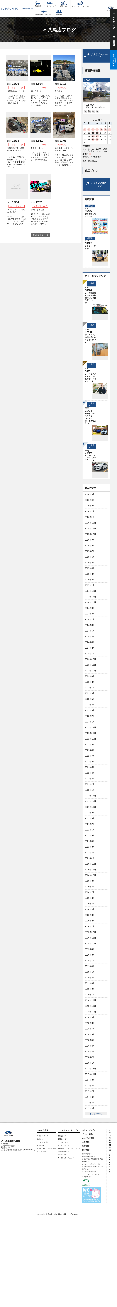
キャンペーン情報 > (43, 1142)
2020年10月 (90, 875)
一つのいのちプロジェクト (44, 13)
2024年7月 (90, 619)
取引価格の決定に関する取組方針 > (93, 1166)
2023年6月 (90, 693)
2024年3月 (90, 642)
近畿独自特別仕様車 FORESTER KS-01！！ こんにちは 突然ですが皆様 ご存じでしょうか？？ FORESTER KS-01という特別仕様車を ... (16, 157)
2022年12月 (90, 727)
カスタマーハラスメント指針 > (92, 1164)
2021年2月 (90, 852)
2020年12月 (90, 864)
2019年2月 (90, 989)
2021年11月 (90, 801)
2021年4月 (90, 841)
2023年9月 (90, 676)
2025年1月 (90, 585)
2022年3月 (90, 778)
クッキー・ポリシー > (89, 1172)
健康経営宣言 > (87, 1154)
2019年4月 (90, 977)
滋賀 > (109, 1165)
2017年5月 (90, 1103)
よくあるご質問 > (88, 1138)
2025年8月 (90, 545)
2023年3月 (90, 710)
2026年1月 (90, 517)
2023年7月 (90, 688)
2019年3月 (90, 983)
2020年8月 (90, 886)
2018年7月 (90, 1029)
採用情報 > (86, 1150)
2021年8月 (90, 818)
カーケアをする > (63, 1142)
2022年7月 (90, 756)
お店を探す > (41, 1145)
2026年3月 (90, 506)
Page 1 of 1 (38, 235)
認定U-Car (63, 4)
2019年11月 (90, 938)
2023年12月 (90, 659)
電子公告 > (85, 1169)
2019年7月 (90, 960)
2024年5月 (90, 631)
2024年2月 (90, 648)
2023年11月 (90, 665)
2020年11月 (90, 869)
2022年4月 (90, 773)
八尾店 (87, 80)
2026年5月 (90, 494)
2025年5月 (90, 562)
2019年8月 (90, 955)
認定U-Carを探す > (43, 1151)
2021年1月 (90, 858)
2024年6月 (90, 625)
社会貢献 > (86, 1146)
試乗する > (40, 1139)
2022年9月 (90, 744)
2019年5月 (90, 972)
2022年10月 (90, 739)
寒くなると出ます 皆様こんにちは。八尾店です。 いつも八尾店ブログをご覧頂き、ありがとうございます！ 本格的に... (40, 98)
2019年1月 (90, 995)
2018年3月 (90, 1051)
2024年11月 (90, 597)
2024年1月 (90, 653)
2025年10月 (90, 534)
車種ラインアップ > (43, 1136)
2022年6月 (90, 761)
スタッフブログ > (63, 1145)
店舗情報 (38, 4)
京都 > (109, 1157)
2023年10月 (90, 670)
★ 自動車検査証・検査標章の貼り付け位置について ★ (91, 298)
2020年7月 (90, 892)
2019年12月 (90, 932)
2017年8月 (90, 1085)
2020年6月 (90, 898)
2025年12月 (90, 523)
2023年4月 (90, 705)
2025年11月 (90, 528)
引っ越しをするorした (65, 1158)
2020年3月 (90, 915)
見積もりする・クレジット (46, 1148)
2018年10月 (90, 1012)
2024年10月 (90, 602)
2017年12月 (90, 1068)
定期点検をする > (63, 1139)
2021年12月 (90, 796)
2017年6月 (90, 1097)
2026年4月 (90, 500)
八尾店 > (89, 206)
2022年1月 (90, 790)
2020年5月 (90, 904)
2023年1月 (90, 722)
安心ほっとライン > (64, 1154)
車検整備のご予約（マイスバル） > (69, 1148)
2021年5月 (90, 835)
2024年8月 (90, 614)
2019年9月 (90, 949)
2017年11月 (90, 1074)
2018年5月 (90, 1040)
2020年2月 (90, 921)
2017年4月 (90, 1108)
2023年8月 (90, 682)
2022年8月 (90, 750)
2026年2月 (90, 511)
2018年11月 (90, 1006)
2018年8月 (90, 1023)
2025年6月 (90, 557)
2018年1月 (90, 1063)
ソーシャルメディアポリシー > (92, 1174)
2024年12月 (90, 591)
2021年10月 (90, 807)
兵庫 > (109, 1172)
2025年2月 (90, 579)
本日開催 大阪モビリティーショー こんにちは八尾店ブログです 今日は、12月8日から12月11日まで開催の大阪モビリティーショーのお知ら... (64, 156)
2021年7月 (90, 824)
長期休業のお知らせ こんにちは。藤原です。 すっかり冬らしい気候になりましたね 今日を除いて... (16, 97)
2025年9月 (90, 540)
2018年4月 (90, 1046)
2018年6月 (90, 1034)
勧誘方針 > (85, 1161)
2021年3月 (90, 847)
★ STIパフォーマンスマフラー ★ (90, 457)
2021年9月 (90, 813)
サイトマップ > (87, 1177)
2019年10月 (90, 943)
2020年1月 (90, 926)
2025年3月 (90, 574)
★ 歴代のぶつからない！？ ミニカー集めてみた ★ (90, 418)
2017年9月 (90, 1080)
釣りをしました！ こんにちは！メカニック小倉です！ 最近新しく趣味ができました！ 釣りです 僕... (40, 154)
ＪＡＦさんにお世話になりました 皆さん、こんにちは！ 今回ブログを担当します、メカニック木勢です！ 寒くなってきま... (16, 218)
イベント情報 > (87, 1134)
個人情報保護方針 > (88, 1156)
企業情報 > (86, 1142)
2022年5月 (90, 767)
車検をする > (62, 1136)
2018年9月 (90, 1017)
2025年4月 (90, 568)
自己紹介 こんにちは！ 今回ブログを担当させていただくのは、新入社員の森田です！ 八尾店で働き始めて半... (64, 98)
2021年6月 (90, 830)
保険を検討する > (63, 1151)
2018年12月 (90, 1000)
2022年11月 (90, 733)
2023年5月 (90, 699)
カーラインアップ (50, 4)
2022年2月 (90, 784)
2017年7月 (90, 1091)
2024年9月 (90, 608)
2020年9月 (90, 881)
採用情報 (59, 13)
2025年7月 (90, 551)
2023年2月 (90, 716)
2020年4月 (90, 909)
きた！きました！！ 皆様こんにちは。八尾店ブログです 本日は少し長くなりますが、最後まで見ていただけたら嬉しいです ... (40, 217)
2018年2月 (90, 1057)
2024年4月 (90, 636)
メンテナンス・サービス (80, 4)
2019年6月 (90, 966)
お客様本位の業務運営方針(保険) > (93, 1159)
